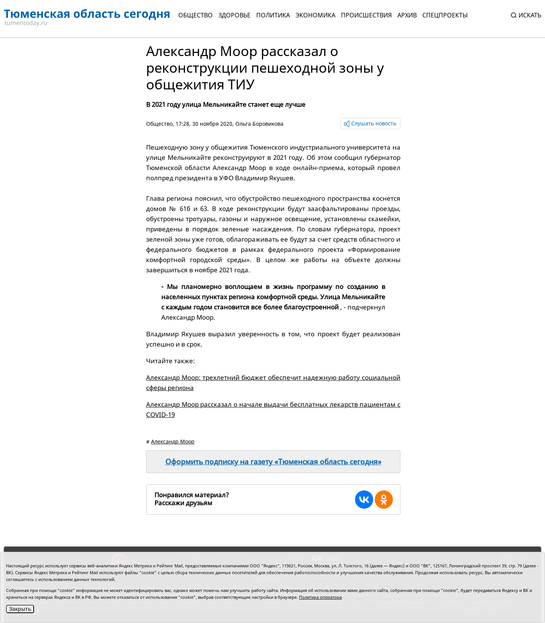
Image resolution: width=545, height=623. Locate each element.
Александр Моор (173, 441)
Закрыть (20, 608)
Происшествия (366, 15)
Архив (407, 15)
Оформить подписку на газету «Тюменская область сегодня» (273, 462)
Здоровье (234, 15)
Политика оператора (320, 597)
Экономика (315, 15)
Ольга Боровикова (259, 123)
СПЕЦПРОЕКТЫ (445, 15)
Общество (195, 15)
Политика (273, 15)
